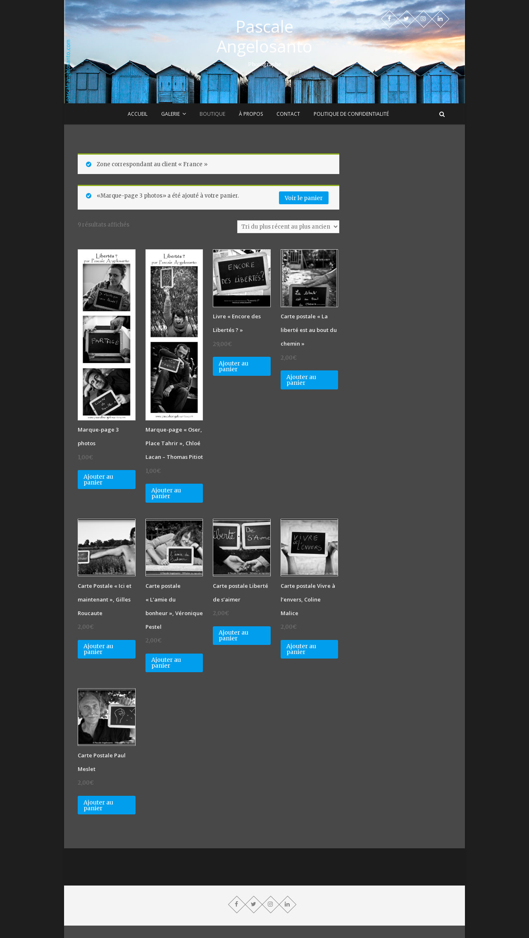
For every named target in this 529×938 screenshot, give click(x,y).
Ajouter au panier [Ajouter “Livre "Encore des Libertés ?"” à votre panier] (233, 366)
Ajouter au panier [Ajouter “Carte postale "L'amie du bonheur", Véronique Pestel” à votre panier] (166, 662)
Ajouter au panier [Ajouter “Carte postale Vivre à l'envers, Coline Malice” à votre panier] (301, 649)
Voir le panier (304, 198)
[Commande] (288, 226)
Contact (288, 113)
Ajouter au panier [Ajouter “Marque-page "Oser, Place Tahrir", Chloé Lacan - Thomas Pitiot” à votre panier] (166, 493)
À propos (251, 113)
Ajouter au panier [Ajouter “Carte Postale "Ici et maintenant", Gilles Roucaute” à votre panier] (98, 649)
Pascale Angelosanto (264, 36)
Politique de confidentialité (351, 113)
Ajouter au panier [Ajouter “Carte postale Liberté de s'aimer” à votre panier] (233, 635)
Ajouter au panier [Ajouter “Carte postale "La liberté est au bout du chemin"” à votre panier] (301, 380)
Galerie (170, 113)
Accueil (138, 113)
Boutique (212, 113)
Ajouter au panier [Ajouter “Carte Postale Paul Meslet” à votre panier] (98, 805)
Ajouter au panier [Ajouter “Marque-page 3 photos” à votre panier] (98, 479)
